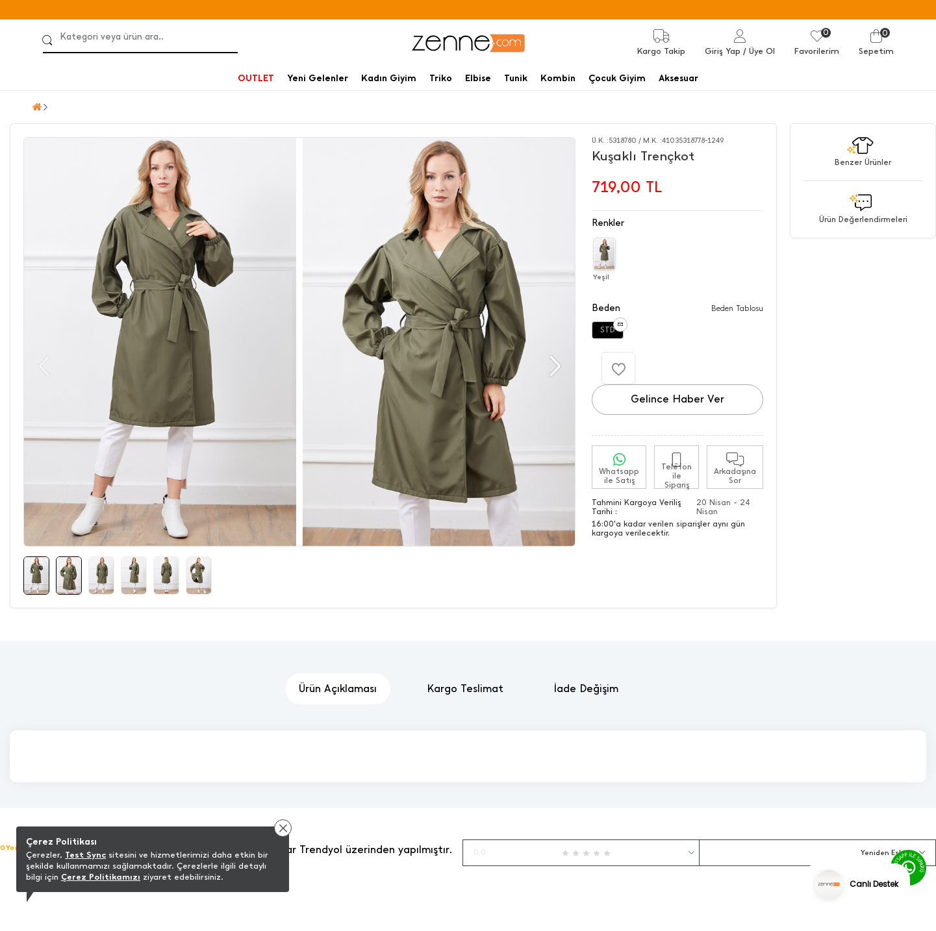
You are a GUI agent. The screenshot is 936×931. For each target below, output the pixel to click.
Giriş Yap (722, 51)
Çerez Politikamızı (100, 877)
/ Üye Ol (759, 51)
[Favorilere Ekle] (618, 368)
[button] (554, 366)
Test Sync (85, 855)
